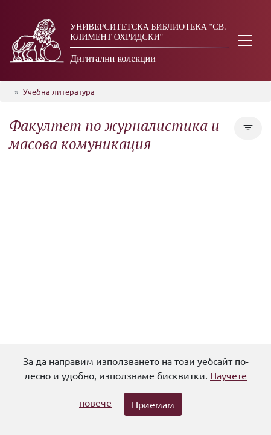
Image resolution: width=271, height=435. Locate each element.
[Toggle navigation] (245, 40)
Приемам (153, 404)
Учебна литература (59, 91)
